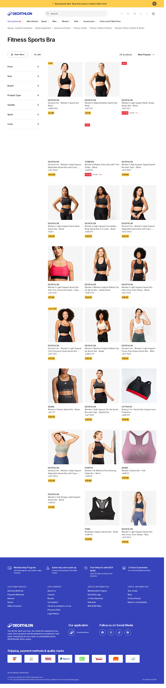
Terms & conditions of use (59, 606)
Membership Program (97, 591)
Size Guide (133, 591)
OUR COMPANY (54, 587)
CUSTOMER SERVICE (16, 587)
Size (9, 76)
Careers (51, 594)
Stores (10, 602)
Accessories (90, 21)
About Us (52, 591)
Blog (130, 594)
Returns (10, 598)
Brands (51, 598)
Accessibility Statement (18, 672)
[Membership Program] (24, 571)
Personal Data (54, 610)
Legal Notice (53, 613)
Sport (10, 114)
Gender (11, 105)
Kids (77, 21)
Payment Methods (15, 594)
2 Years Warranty (95, 598)
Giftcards (92, 602)
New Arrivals (32, 21)
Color (10, 124)
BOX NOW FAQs (94, 606)
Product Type (14, 95)
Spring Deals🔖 (15, 21)
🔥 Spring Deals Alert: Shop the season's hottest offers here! (79, 4)
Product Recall (134, 598)
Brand (10, 85)
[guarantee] (136, 571)
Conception (53, 602)
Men (55, 21)
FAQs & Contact (14, 606)
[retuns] (101, 571)
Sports (45, 21)
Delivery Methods (15, 591)
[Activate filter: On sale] (37, 54)
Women (66, 21)
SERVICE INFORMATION (98, 587)
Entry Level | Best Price (110, 21)
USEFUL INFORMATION (138, 587)
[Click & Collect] (63, 571)
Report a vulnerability (137, 602)
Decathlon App (94, 594)
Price (9, 66)
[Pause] (154, 4)
